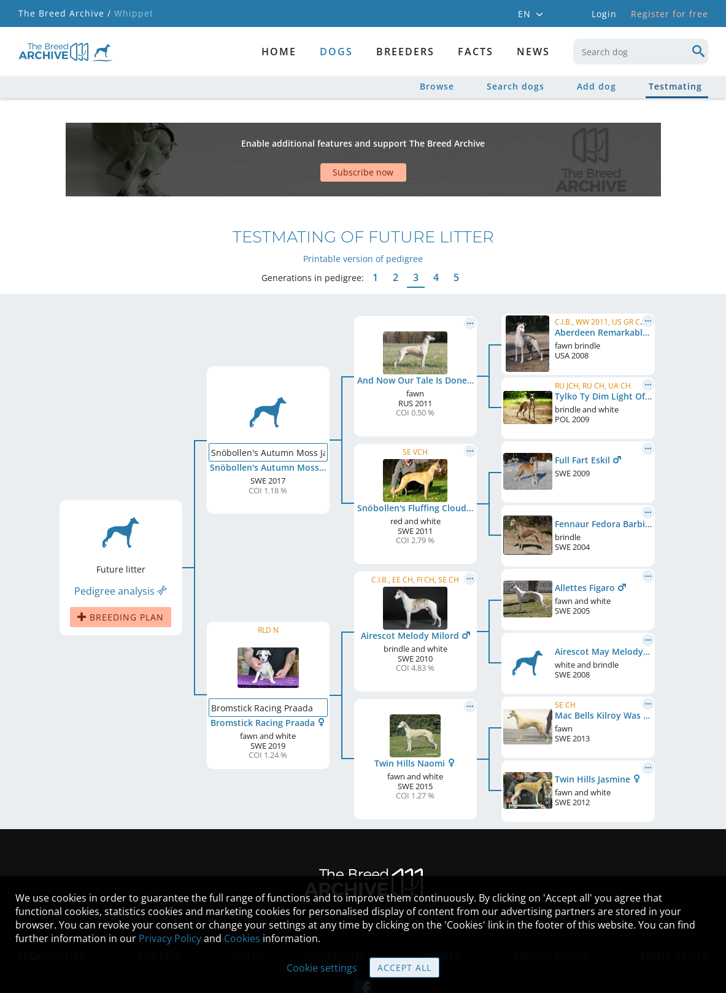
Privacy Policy (170, 938)
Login (604, 14)
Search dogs (515, 86)
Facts (475, 51)
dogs (336, 51)
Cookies (242, 938)
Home (278, 51)
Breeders (405, 51)
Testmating (675, 86)
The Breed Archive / (64, 13)
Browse (437, 86)
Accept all (404, 967)
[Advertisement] (316, 138)
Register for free (669, 14)
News (533, 51)
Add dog (596, 86)
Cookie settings (322, 968)
